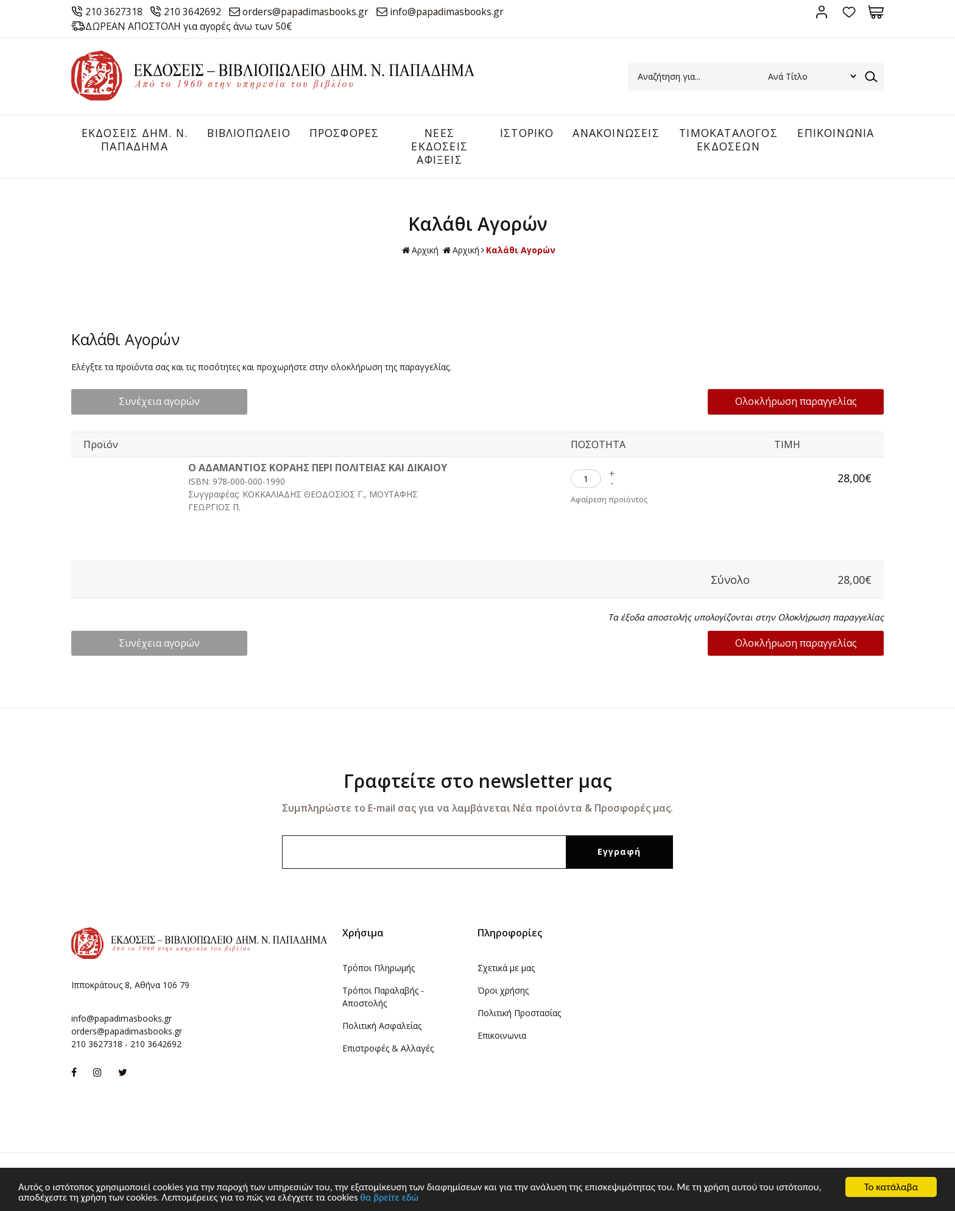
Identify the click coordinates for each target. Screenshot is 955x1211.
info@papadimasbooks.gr (457, 11)
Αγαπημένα (848, 11)
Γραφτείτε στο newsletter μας (478, 781)
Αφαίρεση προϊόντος (609, 501)
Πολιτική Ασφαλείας (381, 1026)
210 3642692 (195, 11)
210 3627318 (115, 11)
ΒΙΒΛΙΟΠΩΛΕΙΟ (243, 133)
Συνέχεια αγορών (150, 402)
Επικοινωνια (501, 1036)
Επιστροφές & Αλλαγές (388, 1049)
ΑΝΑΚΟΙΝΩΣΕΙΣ (612, 133)
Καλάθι (876, 11)
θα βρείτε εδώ (450, 1197)
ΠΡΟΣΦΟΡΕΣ (341, 133)
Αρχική (420, 251)
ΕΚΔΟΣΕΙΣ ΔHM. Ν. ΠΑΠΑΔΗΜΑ (131, 140)
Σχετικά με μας (506, 968)
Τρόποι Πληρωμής (378, 968)
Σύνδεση (821, 11)
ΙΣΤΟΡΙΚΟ (521, 133)
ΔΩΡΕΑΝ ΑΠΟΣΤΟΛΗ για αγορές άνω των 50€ (191, 26)
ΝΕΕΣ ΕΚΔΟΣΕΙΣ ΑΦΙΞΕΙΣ (435, 146)
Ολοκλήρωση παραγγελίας (804, 402)
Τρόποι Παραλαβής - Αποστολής (383, 997)
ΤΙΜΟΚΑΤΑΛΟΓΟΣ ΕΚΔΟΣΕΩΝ (726, 140)
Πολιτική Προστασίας (519, 1013)
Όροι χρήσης (503, 991)
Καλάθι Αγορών (520, 251)
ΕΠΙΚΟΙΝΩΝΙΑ (835, 133)
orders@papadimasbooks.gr (311, 11)
